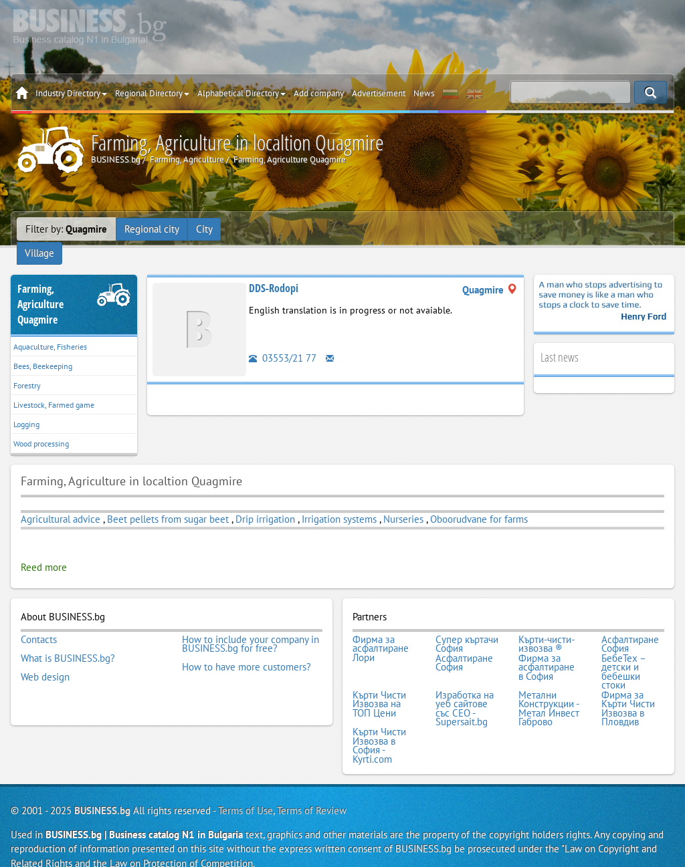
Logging (26, 407)
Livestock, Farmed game (53, 387)
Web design (45, 657)
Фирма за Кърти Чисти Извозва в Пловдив (628, 689)
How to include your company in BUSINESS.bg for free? (250, 626)
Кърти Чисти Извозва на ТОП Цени (379, 685)
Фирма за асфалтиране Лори (381, 630)
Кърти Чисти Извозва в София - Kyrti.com (379, 725)
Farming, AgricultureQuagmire (40, 286)
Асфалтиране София (630, 626)
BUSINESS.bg (102, 789)
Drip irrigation (265, 501)
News (423, 93)
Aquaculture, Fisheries (50, 329)
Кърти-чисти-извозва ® (546, 626)
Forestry (27, 368)
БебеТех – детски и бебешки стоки (623, 653)
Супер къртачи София (466, 626)
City (204, 229)
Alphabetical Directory (241, 93)
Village (244, 229)
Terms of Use (245, 789)
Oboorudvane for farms (479, 501)
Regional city (151, 229)
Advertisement (378, 93)
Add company (319, 93)
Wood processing (41, 426)
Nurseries (403, 501)
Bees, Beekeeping (42, 349)
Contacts (39, 621)
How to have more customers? (246, 649)
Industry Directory (71, 93)
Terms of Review (312, 789)
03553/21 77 (282, 340)
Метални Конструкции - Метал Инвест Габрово (548, 689)
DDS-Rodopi (273, 270)
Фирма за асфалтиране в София (546, 648)
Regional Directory (152, 93)
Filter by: (66, 229)
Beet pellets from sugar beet (168, 501)
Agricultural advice (60, 501)
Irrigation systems (339, 501)
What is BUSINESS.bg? (68, 639)
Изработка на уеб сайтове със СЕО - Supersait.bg (464, 689)
